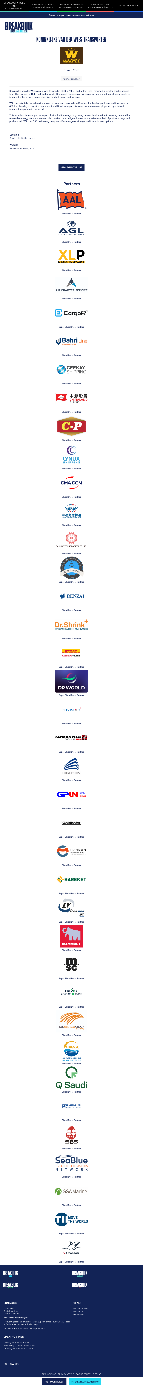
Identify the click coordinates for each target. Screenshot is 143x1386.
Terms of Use (49, 1374)
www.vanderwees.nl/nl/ (22, 148)
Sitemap (97, 1374)
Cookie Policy (83, 1374)
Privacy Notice (66, 1374)
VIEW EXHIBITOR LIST (71, 167)
